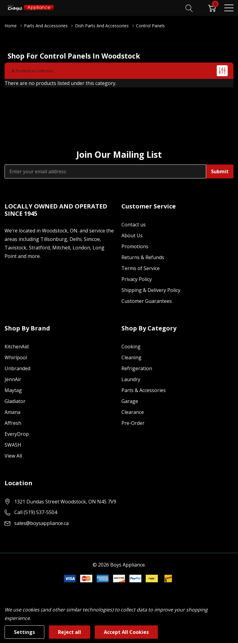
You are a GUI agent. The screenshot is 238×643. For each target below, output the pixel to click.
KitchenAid (17, 346)
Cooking (131, 346)
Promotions (134, 246)
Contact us (133, 224)
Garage (129, 401)
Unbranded (17, 368)
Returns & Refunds (142, 257)
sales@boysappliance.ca (41, 523)
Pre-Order (132, 423)
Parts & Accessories (143, 390)
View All (13, 455)
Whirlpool (16, 357)
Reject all (69, 632)
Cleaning (131, 357)
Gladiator (15, 401)
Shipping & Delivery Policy (150, 290)
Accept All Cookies (126, 632)
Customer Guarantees (146, 301)
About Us (132, 235)
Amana (12, 412)
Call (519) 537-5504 (35, 512)
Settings (24, 632)
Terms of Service (140, 268)
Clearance (132, 412)
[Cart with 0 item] (212, 7)
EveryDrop (17, 434)
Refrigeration (136, 368)
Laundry (130, 379)
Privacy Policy (136, 279)
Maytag (13, 390)
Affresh (13, 423)
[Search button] (189, 7)
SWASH (13, 445)
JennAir (13, 379)
